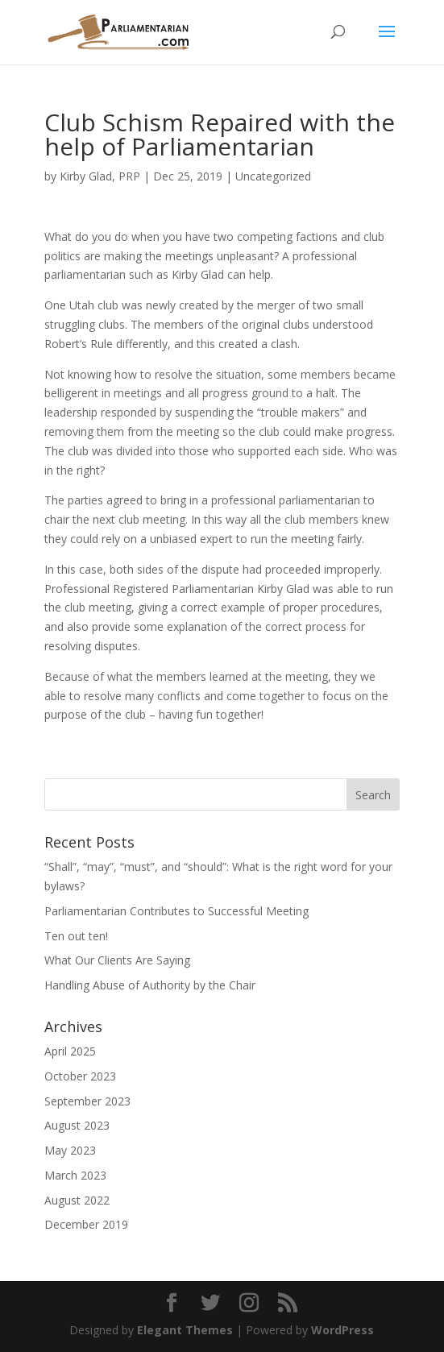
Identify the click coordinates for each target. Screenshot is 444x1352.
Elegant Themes (185, 1329)
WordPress (342, 1329)
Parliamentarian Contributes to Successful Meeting (176, 911)
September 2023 (87, 1101)
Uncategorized (273, 176)
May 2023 (70, 1150)
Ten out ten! (76, 935)
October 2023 (80, 1076)
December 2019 (86, 1224)
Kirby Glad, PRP (100, 176)
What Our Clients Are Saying (117, 960)
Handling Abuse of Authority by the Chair (149, 985)
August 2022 (77, 1200)
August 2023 (77, 1125)
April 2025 (70, 1051)
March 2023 (75, 1175)
